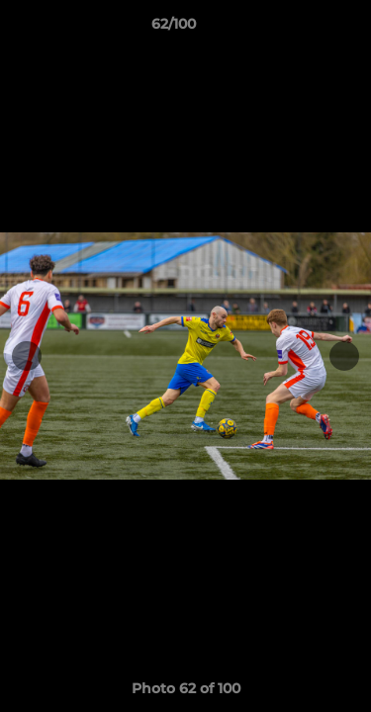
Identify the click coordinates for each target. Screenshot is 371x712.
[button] (300, 29)
